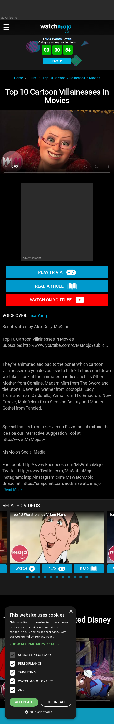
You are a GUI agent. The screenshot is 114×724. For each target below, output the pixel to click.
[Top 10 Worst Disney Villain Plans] (57, 537)
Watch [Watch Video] (25, 569)
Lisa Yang (37, 315)
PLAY (57, 60)
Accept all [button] (24, 702)
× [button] (71, 611)
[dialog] (40, 662)
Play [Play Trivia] (56, 569)
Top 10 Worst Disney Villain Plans (39, 514)
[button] (27, 576)
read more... (14, 489)
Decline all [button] (56, 702)
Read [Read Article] (88, 569)
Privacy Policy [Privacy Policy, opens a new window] (44, 637)
